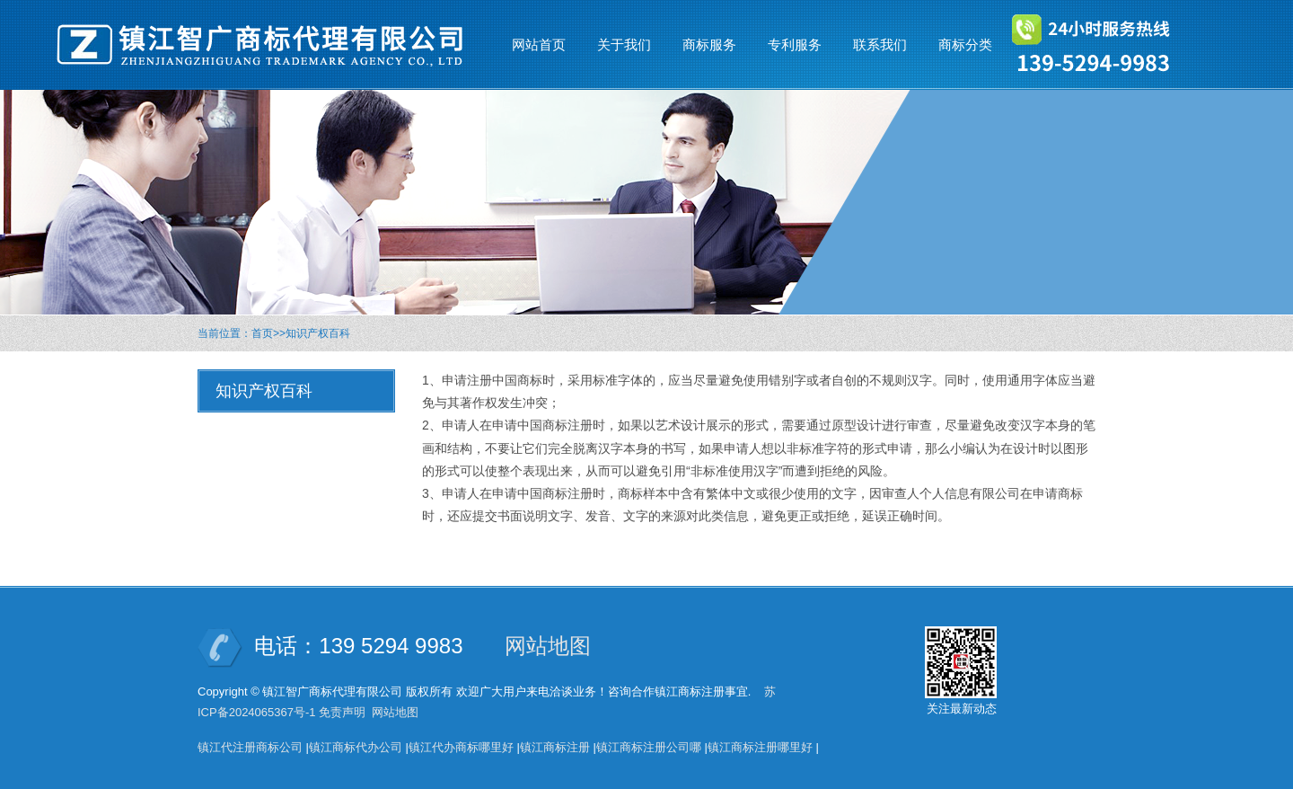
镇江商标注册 (555, 747)
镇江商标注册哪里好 (760, 747)
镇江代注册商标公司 (250, 747)
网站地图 (548, 646)
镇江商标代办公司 (355, 747)
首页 (262, 333)
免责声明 (342, 712)
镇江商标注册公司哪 (648, 747)
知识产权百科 (318, 333)
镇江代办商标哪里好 (461, 747)
